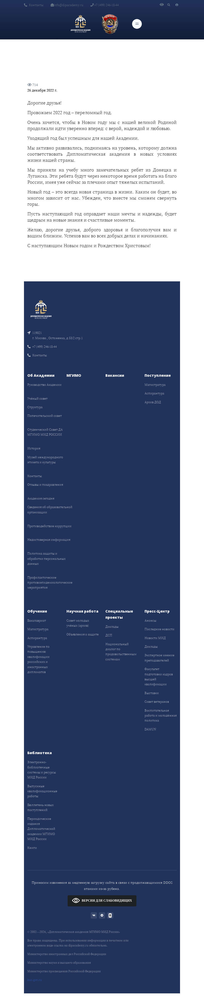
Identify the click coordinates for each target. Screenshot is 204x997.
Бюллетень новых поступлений (40, 807)
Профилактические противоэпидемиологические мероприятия (49, 582)
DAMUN (150, 729)
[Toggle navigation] (137, 24)
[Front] (41, 309)
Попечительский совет (44, 415)
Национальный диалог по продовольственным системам (120, 651)
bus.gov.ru (34, 980)
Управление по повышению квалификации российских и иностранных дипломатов (38, 659)
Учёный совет (37, 398)
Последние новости (159, 629)
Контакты (33, 5)
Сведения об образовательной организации (49, 509)
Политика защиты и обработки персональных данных (46, 558)
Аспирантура (154, 393)
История (33, 448)
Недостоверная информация (48, 539)
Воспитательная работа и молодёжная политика (161, 715)
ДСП (108, 635)
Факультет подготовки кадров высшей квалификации (159, 676)
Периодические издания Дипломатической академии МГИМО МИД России (41, 828)
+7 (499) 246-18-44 (104, 5)
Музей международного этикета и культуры (45, 459)
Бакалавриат (36, 620)
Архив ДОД (153, 402)
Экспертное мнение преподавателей (159, 657)
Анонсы (150, 620)
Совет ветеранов (157, 701)
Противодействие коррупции (49, 526)
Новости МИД (155, 638)
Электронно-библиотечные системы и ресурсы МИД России (41, 770)
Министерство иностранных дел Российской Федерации (66, 954)
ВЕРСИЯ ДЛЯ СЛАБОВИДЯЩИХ (102, 900)
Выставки (152, 693)
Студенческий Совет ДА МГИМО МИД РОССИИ (45, 432)
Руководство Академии (44, 384)
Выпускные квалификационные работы (42, 791)
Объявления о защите (82, 634)
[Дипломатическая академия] (80, 24)
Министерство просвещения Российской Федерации (64, 971)
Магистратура (155, 384)
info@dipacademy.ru (67, 5)
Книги (32, 847)
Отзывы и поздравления (45, 484)
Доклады (112, 626)
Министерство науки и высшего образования (59, 963)
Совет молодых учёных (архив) (77, 623)
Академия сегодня (40, 498)
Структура (35, 407)
